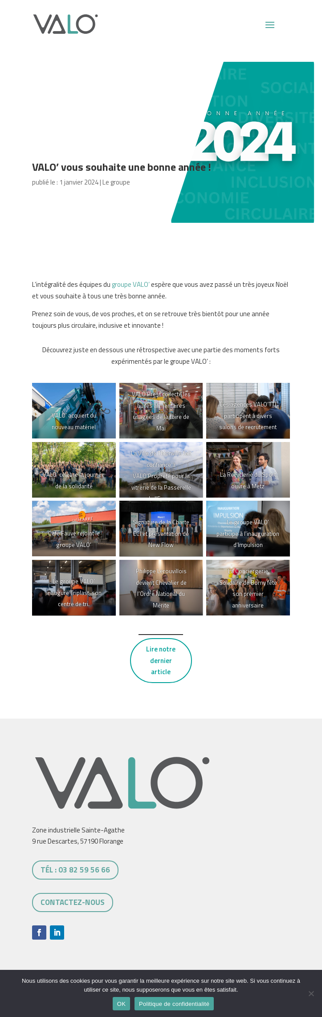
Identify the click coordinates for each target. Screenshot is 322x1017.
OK (121, 1004)
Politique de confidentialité (174, 1004)
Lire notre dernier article (160, 660)
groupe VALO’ (131, 284)
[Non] (310, 993)
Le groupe (116, 182)
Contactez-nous (73, 902)
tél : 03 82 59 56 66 (75, 870)
